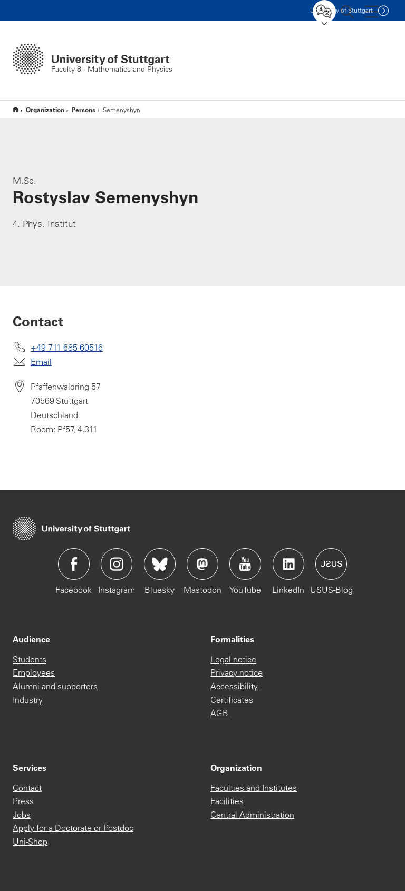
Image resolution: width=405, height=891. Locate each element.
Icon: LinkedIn (288, 564)
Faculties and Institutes (253, 788)
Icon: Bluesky (160, 564)
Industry (28, 700)
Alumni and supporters (55, 686)
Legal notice (233, 659)
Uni (341, 10)
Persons (83, 109)
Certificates (231, 700)
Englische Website (15, 109)
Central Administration (252, 814)
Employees (34, 672)
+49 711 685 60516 (67, 347)
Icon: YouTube (245, 564)
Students (29, 659)
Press (23, 801)
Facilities (227, 801)
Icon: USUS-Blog (331, 564)
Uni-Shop (30, 841)
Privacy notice (236, 672)
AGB (219, 713)
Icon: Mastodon (202, 564)
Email (41, 362)
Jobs (22, 814)
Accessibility (234, 686)
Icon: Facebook (74, 564)
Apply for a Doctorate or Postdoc (73, 828)
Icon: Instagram (116, 564)
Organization (45, 109)
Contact (27, 788)
